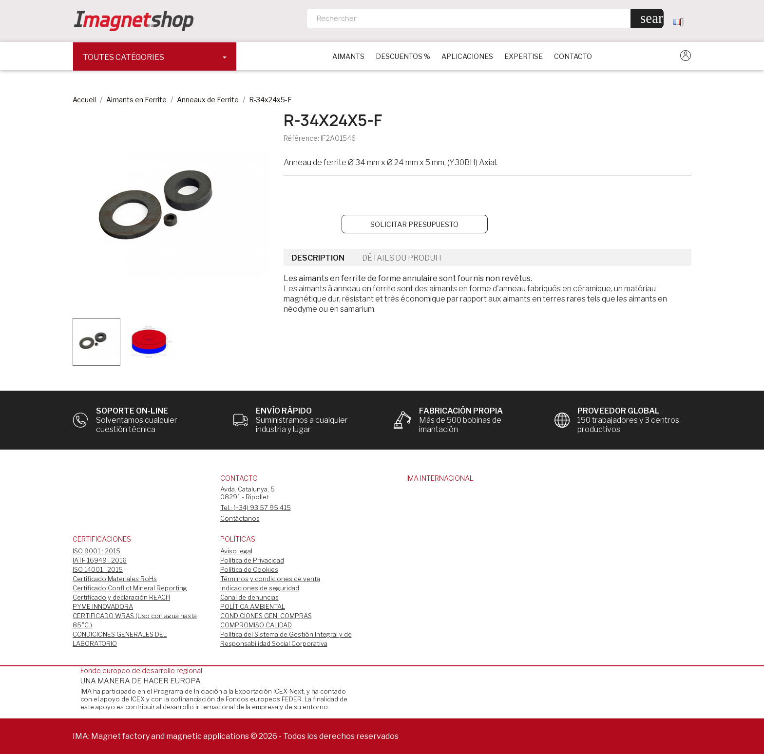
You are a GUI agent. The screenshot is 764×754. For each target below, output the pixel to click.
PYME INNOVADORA (103, 606)
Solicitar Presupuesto (414, 224)
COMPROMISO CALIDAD (256, 625)
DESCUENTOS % (403, 56)
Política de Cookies (249, 569)
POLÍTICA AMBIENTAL (252, 606)
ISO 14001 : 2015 (98, 569)
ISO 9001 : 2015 (96, 551)
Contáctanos (240, 518)
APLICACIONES (467, 56)
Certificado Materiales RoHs (115, 579)
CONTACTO (573, 56)
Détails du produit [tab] (402, 258)
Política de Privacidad (252, 560)
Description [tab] (317, 258)
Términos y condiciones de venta (270, 579)
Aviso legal (236, 551)
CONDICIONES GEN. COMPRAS (266, 616)
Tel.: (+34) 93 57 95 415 (255, 507)
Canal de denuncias (249, 597)
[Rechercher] (485, 18)
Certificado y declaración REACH (121, 597)
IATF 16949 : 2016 (100, 560)
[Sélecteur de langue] (682, 22)
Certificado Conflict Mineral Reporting (130, 588)
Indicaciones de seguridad (259, 588)
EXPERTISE (523, 56)
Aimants (348, 56)
